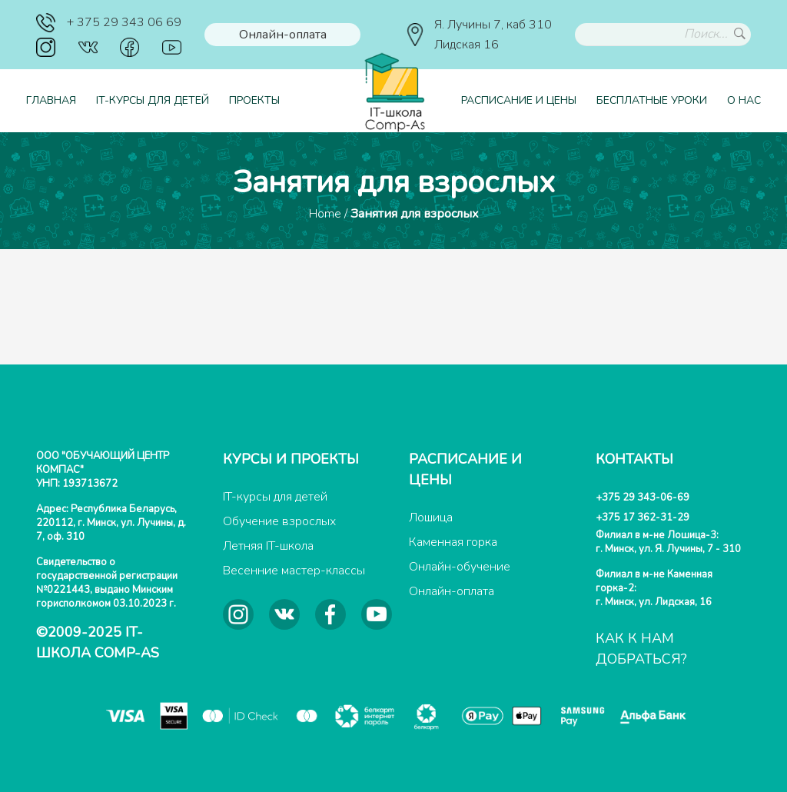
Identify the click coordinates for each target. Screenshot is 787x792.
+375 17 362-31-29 (642, 517)
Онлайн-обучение (459, 566)
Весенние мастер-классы (294, 570)
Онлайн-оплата (283, 34)
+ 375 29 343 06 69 (108, 22)
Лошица (431, 517)
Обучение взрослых (279, 521)
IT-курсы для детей (152, 100)
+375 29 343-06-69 (642, 497)
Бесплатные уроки (651, 100)
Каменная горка (453, 542)
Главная (51, 100)
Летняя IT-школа (268, 545)
